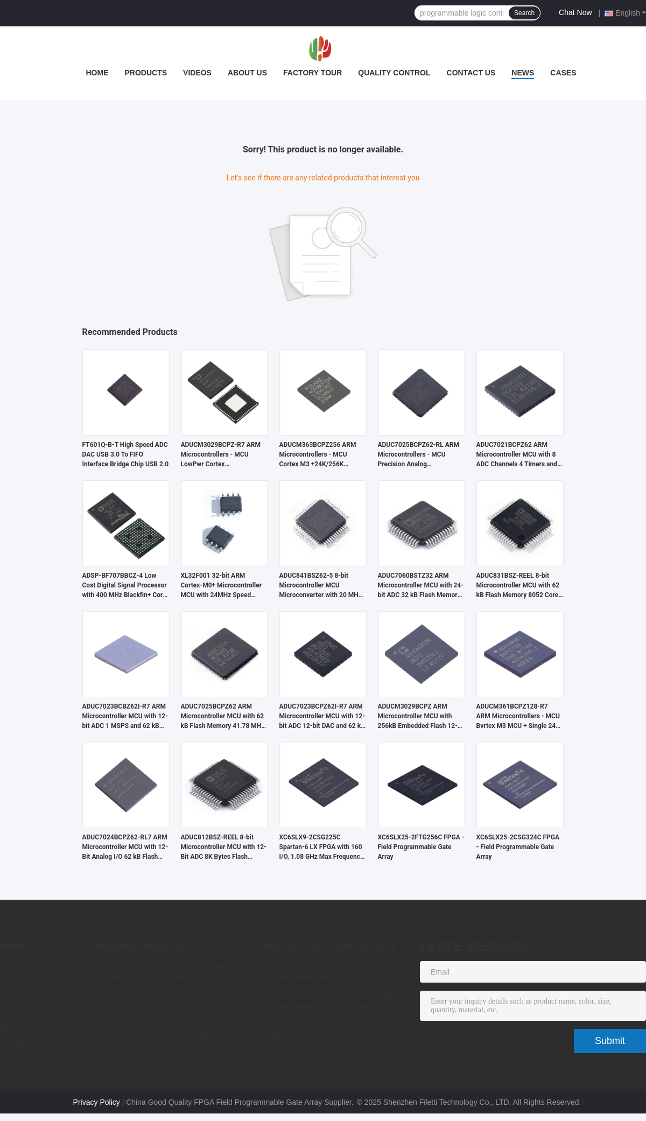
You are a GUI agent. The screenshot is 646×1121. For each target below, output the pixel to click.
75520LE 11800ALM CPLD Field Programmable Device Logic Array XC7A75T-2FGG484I (322, 973)
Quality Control (394, 72)
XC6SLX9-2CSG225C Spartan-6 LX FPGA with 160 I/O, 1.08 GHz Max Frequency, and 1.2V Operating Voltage (322, 847)
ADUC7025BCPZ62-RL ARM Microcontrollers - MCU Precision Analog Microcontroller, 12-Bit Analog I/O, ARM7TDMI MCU (419, 455)
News (522, 72)
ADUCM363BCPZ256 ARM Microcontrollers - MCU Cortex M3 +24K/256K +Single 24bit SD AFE (317, 455)
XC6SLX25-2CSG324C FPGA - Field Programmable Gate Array (518, 846)
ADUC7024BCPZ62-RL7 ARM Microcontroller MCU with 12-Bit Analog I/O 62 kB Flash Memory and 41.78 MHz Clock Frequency (125, 847)
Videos (197, 72)
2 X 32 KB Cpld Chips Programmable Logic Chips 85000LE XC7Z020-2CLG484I (336, 1030)
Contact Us (471, 72)
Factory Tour (312, 72)
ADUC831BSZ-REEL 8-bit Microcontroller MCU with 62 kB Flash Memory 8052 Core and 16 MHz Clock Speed (518, 586)
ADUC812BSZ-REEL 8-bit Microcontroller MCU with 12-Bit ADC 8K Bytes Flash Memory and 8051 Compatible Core (223, 847)
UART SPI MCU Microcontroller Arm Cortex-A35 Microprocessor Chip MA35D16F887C (163, 973)
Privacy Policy (96, 1102)
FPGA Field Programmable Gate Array (327, 946)
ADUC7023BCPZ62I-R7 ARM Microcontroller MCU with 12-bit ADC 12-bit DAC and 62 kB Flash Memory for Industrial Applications (322, 717)
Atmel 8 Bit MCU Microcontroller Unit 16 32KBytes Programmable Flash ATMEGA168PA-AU (169, 1002)
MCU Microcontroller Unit (143, 946)
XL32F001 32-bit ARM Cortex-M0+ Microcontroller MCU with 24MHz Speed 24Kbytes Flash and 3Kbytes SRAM (222, 586)
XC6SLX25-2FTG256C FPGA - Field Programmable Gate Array (421, 846)
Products (145, 72)
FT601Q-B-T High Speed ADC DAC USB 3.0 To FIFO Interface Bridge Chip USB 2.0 (125, 454)
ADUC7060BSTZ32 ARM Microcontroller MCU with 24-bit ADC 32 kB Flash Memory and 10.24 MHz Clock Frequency (421, 586)
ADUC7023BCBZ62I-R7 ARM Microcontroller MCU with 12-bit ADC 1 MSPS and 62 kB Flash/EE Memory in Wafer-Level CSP (125, 717)
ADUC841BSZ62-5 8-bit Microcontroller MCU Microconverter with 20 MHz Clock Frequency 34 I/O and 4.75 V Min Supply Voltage (320, 586)
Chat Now (575, 12)
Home (97, 72)
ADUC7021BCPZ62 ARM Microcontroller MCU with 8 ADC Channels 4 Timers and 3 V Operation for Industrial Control (519, 455)
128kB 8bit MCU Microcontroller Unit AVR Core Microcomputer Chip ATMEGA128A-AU (172, 1031)
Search (524, 13)
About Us (247, 72)
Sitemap (14, 1044)
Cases (563, 72)
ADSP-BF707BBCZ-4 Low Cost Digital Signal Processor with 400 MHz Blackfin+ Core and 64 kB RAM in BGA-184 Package (124, 586)
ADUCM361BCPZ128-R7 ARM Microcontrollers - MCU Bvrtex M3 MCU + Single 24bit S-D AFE (520, 717)
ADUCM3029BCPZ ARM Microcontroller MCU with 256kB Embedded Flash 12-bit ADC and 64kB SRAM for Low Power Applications (418, 717)
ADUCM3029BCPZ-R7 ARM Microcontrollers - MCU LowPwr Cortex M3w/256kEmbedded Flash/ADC (221, 455)
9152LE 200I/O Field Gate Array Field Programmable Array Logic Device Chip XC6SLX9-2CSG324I (331, 1002)
